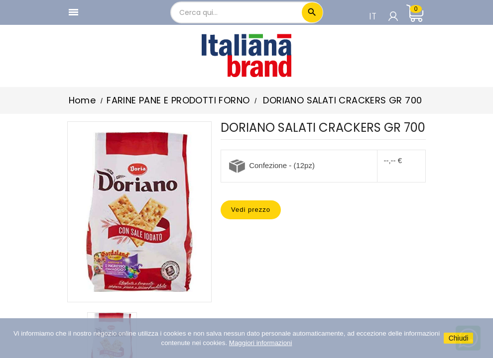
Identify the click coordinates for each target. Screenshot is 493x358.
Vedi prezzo (250, 209)
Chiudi (459, 338)
